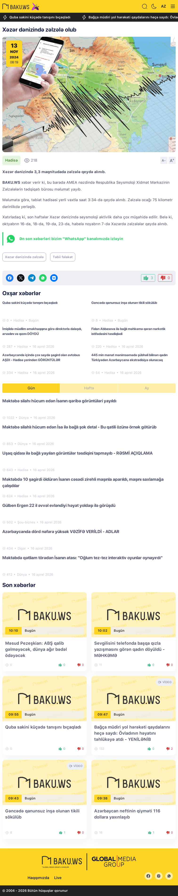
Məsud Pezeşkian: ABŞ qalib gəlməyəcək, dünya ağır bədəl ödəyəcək (36, 649)
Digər (22, 548)
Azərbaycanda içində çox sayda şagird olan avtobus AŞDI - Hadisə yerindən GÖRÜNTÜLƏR (41, 357)
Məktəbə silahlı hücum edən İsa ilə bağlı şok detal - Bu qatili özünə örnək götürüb (79, 426)
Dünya (24, 417)
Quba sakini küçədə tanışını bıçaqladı (36, 17)
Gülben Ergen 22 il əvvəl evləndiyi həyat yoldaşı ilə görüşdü (58, 505)
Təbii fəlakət (63, 257)
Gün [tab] (31, 388)
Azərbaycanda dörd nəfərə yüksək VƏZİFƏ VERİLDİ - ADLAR (60, 531)
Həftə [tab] (89, 388)
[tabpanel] (89, 487)
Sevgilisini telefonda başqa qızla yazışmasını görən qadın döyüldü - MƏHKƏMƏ (129, 649)
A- (164, 160)
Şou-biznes (26, 522)
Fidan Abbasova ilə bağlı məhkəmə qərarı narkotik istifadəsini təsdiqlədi (128, 331)
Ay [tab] (147, 388)
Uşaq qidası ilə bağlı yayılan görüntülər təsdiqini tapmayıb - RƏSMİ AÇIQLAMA (77, 453)
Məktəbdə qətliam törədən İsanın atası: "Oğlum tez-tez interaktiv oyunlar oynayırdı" (82, 557)
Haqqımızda (38, 878)
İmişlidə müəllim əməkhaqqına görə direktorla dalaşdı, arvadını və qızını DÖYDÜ (42, 331)
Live (57, 878)
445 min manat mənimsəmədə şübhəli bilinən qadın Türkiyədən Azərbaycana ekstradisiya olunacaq (129, 357)
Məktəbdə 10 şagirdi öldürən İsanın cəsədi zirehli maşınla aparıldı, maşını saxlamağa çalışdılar (83, 482)
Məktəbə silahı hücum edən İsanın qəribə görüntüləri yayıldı (59, 400)
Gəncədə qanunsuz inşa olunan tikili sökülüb (124, 303)
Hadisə (11, 160)
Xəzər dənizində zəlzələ (24, 257)
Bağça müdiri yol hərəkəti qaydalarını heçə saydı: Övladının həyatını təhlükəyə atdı (132, 733)
